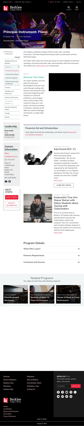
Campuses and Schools (23, 2)
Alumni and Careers (64, 185)
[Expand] (78, 249)
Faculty (7, 113)
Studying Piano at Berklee (11, 62)
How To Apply (42, 419)
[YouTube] (6, 181)
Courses (7, 87)
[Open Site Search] (69, 8)
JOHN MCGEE (9, 135)
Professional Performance (9, 53)
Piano (17, 57)
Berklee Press (8, 383)
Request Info (42, 424)
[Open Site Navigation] (77, 8)
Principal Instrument (12, 71)
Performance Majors (12, 74)
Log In (78, 2)
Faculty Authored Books (11, 108)
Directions (7, 386)
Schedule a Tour (33, 386)
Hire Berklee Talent (34, 383)
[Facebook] (10, 181)
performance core (42, 66)
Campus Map (8, 389)
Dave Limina (9, 131)
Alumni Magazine (9, 380)
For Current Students (9, 102)
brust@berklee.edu (11, 156)
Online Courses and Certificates (11, 83)
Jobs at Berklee (32, 380)
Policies (5, 406)
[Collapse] (18, 67)
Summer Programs (11, 78)
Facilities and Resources (9, 92)
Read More (58, 181)
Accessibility (7, 414)
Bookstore (30, 376)
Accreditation (7, 409)
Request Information (12, 204)
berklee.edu (7, 2)
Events (7, 117)
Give (57, 2)
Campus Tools (68, 2)
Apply (51, 2)
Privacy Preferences (9, 416)
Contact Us (31, 389)
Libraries (6, 376)
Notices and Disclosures (11, 411)
